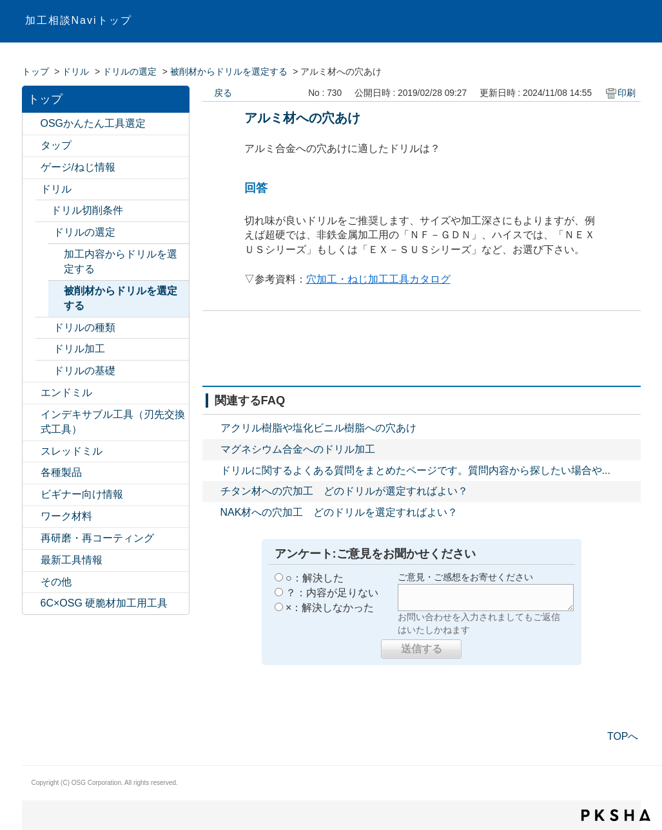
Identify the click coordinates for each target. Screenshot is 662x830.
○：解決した (315, 577)
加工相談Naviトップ (78, 20)
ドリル (75, 72)
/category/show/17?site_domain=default (31, 473)
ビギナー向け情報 (82, 494)
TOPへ (623, 736)
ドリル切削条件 (87, 210)
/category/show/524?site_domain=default (31, 415)
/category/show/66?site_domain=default (44, 232)
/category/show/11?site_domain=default (31, 145)
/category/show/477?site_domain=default (44, 349)
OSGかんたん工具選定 (93, 123)
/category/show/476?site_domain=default (44, 328)
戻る (223, 93)
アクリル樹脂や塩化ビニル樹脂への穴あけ (318, 427)
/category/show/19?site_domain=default (31, 516)
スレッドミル (71, 451)
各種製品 (61, 472)
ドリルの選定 (129, 72)
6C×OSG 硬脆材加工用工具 (104, 603)
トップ (35, 72)
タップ (56, 145)
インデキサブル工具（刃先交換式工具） (113, 422)
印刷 (627, 93)
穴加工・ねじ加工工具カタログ (378, 279)
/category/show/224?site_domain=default (31, 560)
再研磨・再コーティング (97, 538)
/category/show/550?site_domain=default (31, 603)
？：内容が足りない (332, 592)
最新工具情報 (71, 559)
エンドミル (66, 392)
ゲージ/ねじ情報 (78, 167)
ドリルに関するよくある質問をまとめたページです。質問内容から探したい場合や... (415, 470)
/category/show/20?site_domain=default (31, 582)
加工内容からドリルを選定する (120, 261)
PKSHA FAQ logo (615, 815)
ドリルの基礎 (84, 370)
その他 (56, 581)
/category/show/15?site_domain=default (31, 451)
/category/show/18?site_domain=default (31, 494)
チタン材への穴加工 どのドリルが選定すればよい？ (344, 491)
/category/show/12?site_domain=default (31, 167)
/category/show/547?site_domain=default (31, 124)
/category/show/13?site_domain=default (31, 189)
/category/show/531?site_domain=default (31, 538)
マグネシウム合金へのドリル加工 (297, 449)
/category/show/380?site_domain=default (44, 371)
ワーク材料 (66, 516)
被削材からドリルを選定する (228, 72)
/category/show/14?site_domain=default (31, 393)
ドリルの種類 (84, 327)
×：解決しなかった (330, 607)
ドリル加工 (79, 348)
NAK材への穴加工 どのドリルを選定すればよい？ (339, 512)
